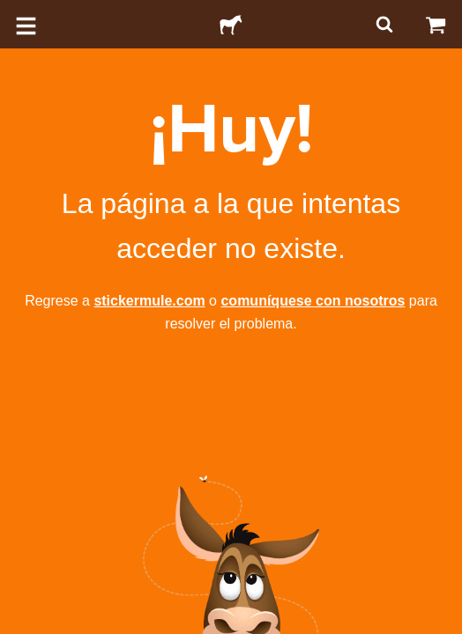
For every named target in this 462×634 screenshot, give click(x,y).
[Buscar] (382, 24)
